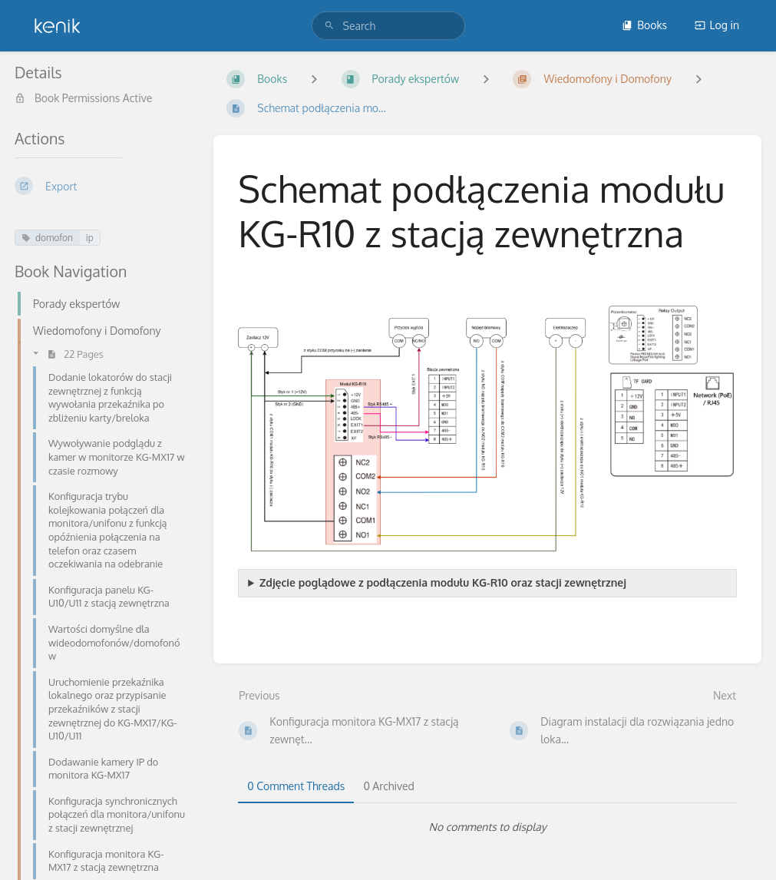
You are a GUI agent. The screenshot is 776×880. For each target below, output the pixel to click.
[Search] (329, 25)
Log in (717, 24)
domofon (47, 237)
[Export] (101, 185)
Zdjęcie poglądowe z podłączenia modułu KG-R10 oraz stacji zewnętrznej (442, 582)
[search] (388, 26)
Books (644, 24)
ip (90, 237)
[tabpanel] (487, 827)
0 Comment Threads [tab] (296, 785)
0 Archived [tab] (388, 785)
